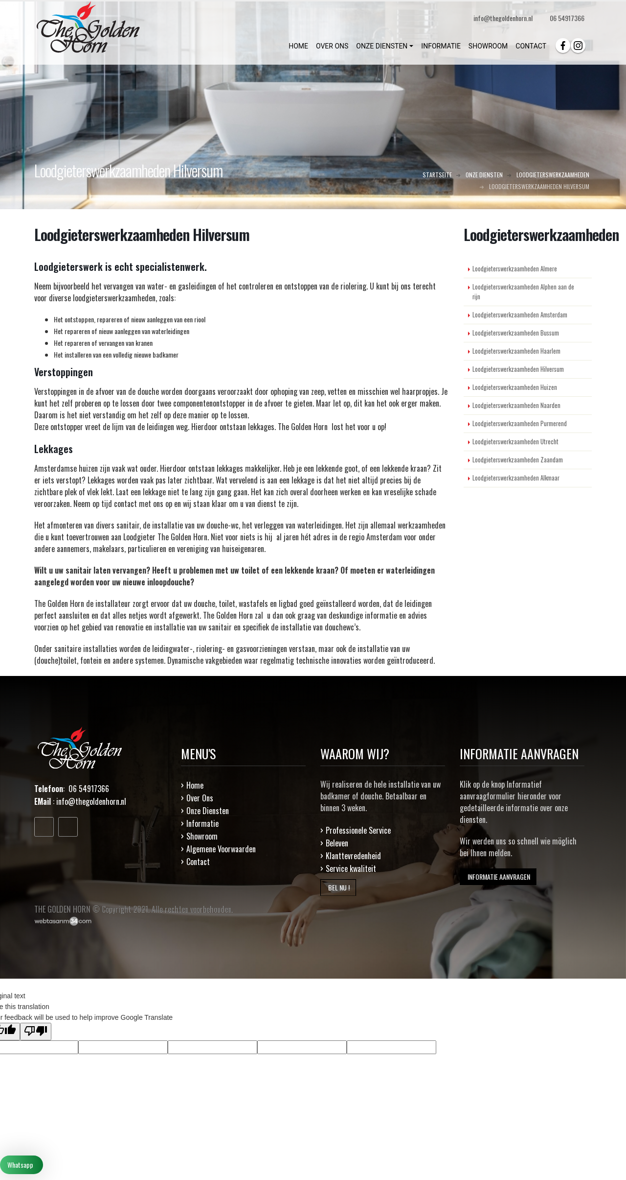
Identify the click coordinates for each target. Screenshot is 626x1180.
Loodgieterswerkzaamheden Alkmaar (515, 477)
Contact (198, 861)
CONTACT (530, 46)
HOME (298, 46)
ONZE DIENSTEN (381, 46)
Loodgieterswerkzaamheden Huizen (514, 387)
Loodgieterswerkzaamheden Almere (514, 268)
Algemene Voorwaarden (221, 849)
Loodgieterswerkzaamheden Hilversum (518, 369)
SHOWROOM (488, 46)
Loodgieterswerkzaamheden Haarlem (516, 351)
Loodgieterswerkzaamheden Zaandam (517, 459)
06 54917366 (567, 18)
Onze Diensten (207, 811)
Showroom (202, 836)
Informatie (202, 823)
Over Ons (199, 798)
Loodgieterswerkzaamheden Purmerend (519, 423)
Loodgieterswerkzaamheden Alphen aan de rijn (523, 291)
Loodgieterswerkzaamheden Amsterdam (519, 314)
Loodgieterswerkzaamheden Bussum (515, 332)
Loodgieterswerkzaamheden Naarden (516, 405)
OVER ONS (332, 46)
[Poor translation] (35, 1031)
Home (194, 785)
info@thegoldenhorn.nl (91, 801)
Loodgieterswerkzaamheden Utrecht (515, 441)
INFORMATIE (441, 46)
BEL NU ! (338, 887)
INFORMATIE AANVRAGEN (498, 876)
